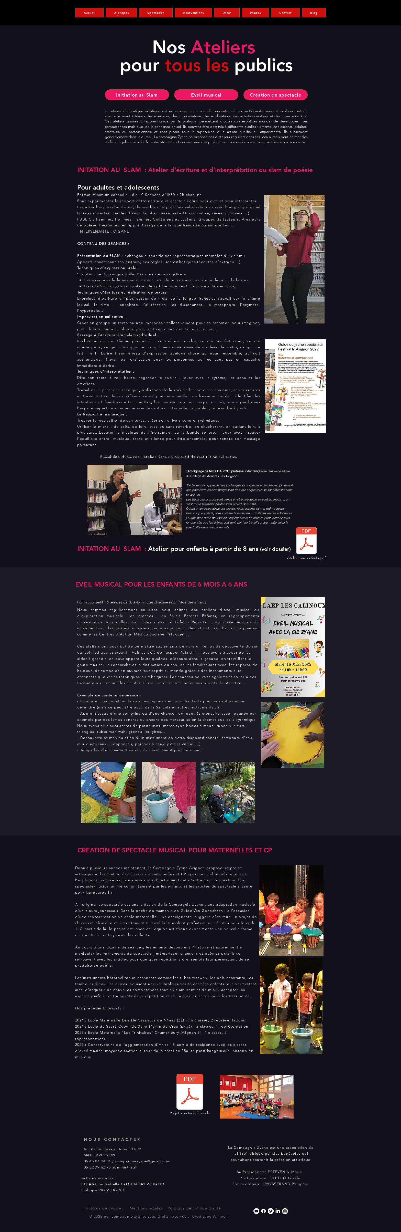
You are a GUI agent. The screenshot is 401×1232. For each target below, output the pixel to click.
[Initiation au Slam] (137, 94)
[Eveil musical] (206, 94)
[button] (121, 12)
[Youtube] (256, 1211)
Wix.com (221, 1216)
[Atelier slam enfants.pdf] (306, 544)
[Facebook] (263, 1211)
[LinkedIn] (278, 1211)
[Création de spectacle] (275, 94)
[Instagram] (285, 1211)
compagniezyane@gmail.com (143, 1161)
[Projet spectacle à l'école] (190, 1096)
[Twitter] (271, 1211)
